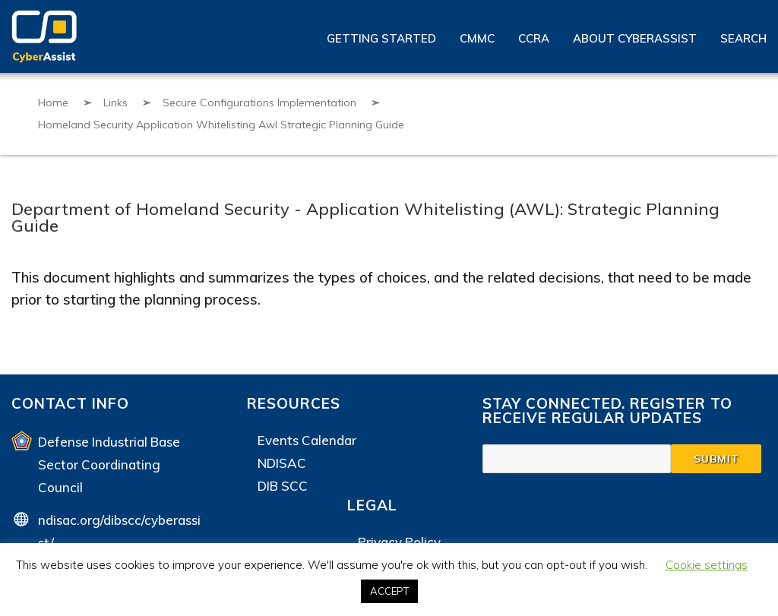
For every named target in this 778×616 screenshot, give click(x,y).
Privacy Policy (399, 542)
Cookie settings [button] (707, 565)
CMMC (477, 38)
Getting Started (381, 38)
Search (743, 38)
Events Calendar (307, 440)
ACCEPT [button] (389, 591)
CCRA (533, 38)
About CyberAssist (635, 38)
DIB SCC (283, 486)
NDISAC (282, 463)
